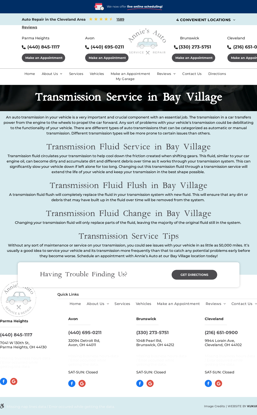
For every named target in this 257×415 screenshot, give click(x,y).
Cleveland (236, 38)
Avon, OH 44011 (82, 345)
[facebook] (3, 382)
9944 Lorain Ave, (220, 341)
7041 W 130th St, (15, 343)
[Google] (13, 382)
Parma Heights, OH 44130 (23, 347)
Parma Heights (35, 38)
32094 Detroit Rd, (84, 341)
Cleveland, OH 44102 (223, 345)
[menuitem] (205, 20)
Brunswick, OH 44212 (155, 345)
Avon (89, 38)
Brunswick (189, 38)
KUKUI (252, 406)
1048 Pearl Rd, (149, 341)
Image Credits (214, 406)
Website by (237, 406)
